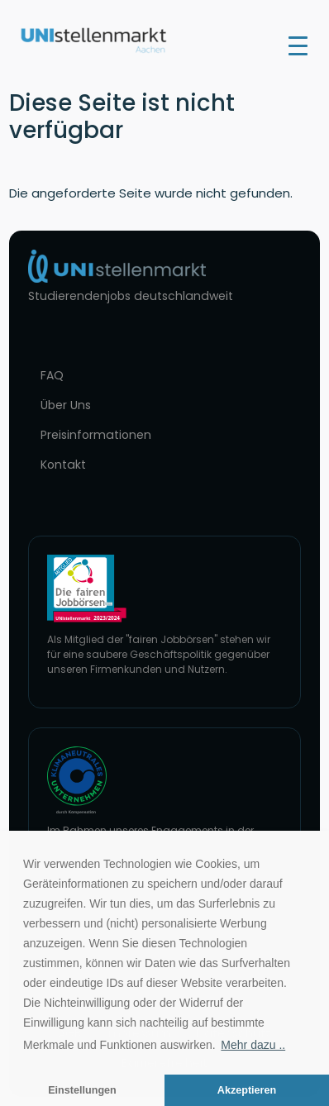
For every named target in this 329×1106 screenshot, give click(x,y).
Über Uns (66, 405)
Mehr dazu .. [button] (253, 1044)
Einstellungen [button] (82, 1090)
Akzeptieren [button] (246, 1090)
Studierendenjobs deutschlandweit (130, 296)
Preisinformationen (96, 435)
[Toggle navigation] (298, 44)
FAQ (52, 375)
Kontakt (63, 464)
